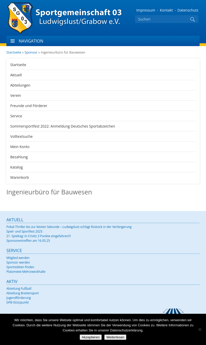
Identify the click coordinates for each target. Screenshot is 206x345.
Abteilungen (20, 85)
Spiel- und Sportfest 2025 (24, 231)
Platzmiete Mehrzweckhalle (25, 271)
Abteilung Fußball (18, 288)
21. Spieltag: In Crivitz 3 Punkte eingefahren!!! (38, 236)
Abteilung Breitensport (22, 293)
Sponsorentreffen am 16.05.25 (28, 240)
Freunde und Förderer (28, 105)
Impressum (145, 10)
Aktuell (16, 74)
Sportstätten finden (20, 267)
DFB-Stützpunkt (17, 302)
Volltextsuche (21, 136)
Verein (15, 95)
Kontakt (166, 10)
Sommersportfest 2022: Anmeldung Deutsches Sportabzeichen (62, 126)
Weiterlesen (115, 337)
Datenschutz (188, 10)
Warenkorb (19, 177)
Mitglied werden (17, 258)
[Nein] (199, 329)
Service (16, 115)
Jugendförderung (18, 298)
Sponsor (31, 52)
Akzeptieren (91, 337)
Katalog (16, 167)
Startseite (13, 52)
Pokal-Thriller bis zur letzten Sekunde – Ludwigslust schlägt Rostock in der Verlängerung (68, 227)
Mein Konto (19, 146)
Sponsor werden (18, 262)
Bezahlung (19, 156)
